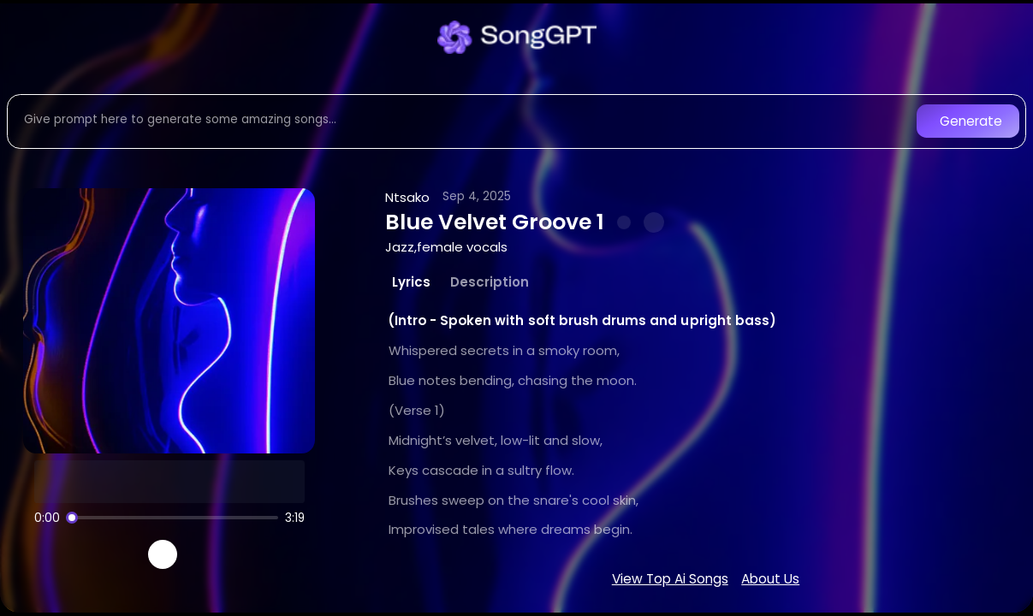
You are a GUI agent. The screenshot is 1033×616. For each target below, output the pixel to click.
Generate (971, 121)
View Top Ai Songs (670, 579)
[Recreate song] (210, 554)
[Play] (163, 555)
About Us (770, 579)
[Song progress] (172, 517)
